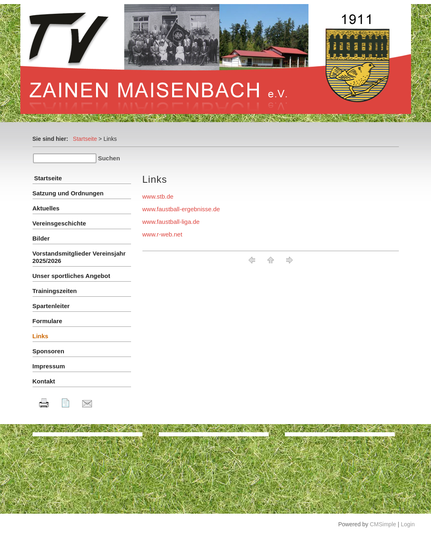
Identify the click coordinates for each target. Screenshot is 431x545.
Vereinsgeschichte (59, 223)
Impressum (49, 366)
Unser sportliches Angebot (71, 275)
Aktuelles (46, 208)
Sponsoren (48, 351)
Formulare (47, 320)
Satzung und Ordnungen (68, 193)
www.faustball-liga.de (171, 221)
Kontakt (44, 381)
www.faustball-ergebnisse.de (181, 209)
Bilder (41, 238)
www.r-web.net (162, 234)
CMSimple (383, 524)
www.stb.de (158, 196)
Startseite (85, 139)
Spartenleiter (51, 305)
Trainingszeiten (55, 290)
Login (408, 524)
